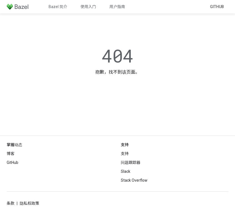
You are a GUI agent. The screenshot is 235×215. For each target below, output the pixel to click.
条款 (10, 203)
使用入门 (88, 6)
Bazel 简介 (58, 6)
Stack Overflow (134, 180)
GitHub (217, 6)
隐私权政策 (29, 203)
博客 (10, 153)
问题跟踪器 (130, 162)
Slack (125, 171)
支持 (125, 153)
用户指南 (117, 6)
